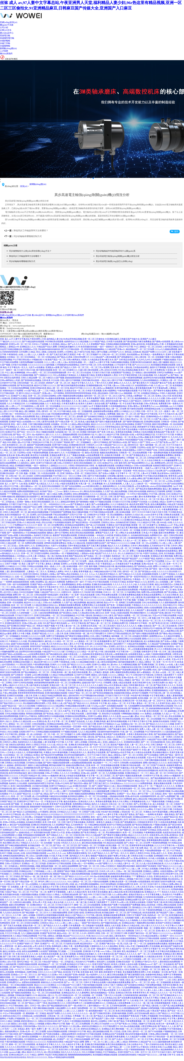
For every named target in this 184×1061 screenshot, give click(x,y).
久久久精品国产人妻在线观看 (103, 357)
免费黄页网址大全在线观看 (94, 605)
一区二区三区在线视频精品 (63, 615)
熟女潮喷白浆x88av (84, 628)
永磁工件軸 (5, 43)
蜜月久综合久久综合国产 (30, 393)
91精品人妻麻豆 (56, 391)
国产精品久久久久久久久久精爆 (121, 543)
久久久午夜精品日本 (16, 404)
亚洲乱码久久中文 (124, 737)
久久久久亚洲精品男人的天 (116, 820)
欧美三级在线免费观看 (21, 786)
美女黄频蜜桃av (117, 515)
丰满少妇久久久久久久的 (97, 936)
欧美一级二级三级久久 (54, 876)
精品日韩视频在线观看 (127, 786)
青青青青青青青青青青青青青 (129, 468)
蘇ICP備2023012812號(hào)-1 (68, 334)
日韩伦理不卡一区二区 (134, 1039)
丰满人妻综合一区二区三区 (149, 621)
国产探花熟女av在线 (118, 442)
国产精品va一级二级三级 (32, 876)
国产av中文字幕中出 (59, 794)
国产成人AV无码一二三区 (159, 980)
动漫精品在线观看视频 (10, 910)
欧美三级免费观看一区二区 (97, 559)
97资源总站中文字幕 (40, 442)
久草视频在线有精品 (83, 827)
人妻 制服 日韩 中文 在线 (158, 618)
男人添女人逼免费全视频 (37, 856)
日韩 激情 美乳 (120, 463)
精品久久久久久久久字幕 (62, 646)
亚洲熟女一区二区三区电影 (34, 863)
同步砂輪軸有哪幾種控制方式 (28, 236)
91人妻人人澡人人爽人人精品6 (157, 990)
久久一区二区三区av (22, 559)
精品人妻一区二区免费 (116, 409)
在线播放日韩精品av (150, 393)
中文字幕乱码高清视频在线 (155, 476)
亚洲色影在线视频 (124, 432)
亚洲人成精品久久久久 (74, 559)
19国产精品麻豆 (114, 729)
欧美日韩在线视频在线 (19, 807)
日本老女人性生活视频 (125, 969)
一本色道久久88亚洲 (104, 535)
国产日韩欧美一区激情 (21, 675)
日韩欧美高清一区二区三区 (171, 869)
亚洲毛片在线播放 (149, 530)
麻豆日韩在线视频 (36, 773)
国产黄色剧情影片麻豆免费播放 (137, 342)
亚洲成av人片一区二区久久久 (157, 889)
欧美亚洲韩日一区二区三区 (40, 928)
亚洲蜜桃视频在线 (94, 385)
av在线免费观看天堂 (94, 455)
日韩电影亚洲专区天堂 (147, 822)
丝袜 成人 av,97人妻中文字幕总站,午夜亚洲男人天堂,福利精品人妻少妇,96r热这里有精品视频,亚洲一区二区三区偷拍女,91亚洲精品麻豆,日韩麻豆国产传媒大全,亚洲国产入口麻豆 (78, 339)
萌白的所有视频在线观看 (136, 1034)
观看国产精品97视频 (66, 871)
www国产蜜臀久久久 (104, 863)
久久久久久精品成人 (99, 494)
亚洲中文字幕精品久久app (108, 724)
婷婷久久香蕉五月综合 (36, 745)
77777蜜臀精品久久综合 (17, 494)
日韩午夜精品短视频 (77, 546)
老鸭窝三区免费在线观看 (130, 602)
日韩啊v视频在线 (7, 497)
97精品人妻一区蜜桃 (83, 610)
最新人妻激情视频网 (22, 530)
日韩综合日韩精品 (42, 447)
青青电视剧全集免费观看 (92, 820)
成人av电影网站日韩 (170, 631)
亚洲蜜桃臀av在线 (169, 698)
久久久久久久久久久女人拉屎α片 (98, 600)
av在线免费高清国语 (36, 654)
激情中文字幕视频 (158, 367)
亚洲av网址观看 (22, 455)
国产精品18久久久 (81, 703)
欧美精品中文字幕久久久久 (79, 964)
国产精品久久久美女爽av (22, 817)
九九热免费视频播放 (131, 987)
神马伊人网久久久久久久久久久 (52, 882)
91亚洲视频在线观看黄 (36, 533)
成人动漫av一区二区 (117, 703)
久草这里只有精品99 (28, 776)
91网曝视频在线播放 (130, 714)
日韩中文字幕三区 (88, 365)
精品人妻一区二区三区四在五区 (164, 773)
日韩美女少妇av (108, 522)
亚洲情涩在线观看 (19, 398)
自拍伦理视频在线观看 (36, 853)
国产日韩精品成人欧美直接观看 (141, 913)
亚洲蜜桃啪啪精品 (160, 690)
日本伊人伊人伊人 (111, 520)
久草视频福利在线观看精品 (67, 365)
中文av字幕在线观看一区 (14, 1013)
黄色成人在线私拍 (133, 352)
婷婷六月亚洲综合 (169, 928)
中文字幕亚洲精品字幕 (80, 517)
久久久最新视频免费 (168, 602)
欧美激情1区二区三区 (16, 445)
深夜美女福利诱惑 (12, 378)
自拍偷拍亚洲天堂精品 (126, 522)
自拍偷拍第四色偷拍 (140, 535)
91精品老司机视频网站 (137, 644)
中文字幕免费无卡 (98, 633)
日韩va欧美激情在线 (83, 840)
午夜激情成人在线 (15, 354)
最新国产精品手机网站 (85, 427)
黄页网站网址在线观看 (163, 706)
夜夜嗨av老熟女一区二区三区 (28, 569)
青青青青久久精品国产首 (140, 1042)
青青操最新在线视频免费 (31, 478)
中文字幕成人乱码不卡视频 (96, 471)
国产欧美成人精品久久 (53, 714)
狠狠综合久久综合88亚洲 (52, 982)
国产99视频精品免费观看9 (83, 429)
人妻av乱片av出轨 (63, 631)
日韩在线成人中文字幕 (64, 659)
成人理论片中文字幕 (124, 347)
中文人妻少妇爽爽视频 (15, 373)
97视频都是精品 (72, 553)
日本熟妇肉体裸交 (141, 367)
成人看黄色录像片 (72, 698)
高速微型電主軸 (7, 38)
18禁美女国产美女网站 (53, 507)
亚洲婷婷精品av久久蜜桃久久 (159, 416)
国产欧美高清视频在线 (65, 460)
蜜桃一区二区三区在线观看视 (87, 905)
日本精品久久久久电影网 (155, 440)
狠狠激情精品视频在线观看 (149, 507)
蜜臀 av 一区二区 (92, 1042)
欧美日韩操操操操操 (95, 639)
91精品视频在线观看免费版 (118, 982)
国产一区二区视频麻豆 (81, 442)
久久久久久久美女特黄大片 (169, 571)
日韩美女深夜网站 (55, 559)
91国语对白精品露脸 (147, 429)
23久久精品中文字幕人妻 (148, 522)
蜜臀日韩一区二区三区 (23, 595)
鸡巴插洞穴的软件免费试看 (163, 882)
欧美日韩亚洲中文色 (142, 683)
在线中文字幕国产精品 (59, 419)
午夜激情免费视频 (134, 378)
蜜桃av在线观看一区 (41, 657)
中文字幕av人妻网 (68, 667)
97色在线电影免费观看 (29, 458)
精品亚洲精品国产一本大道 (51, 698)
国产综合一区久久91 (26, 432)
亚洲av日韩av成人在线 (32, 623)
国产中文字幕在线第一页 (72, 349)
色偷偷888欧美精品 (122, 693)
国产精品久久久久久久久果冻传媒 (126, 628)
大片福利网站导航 (132, 592)
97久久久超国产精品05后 (20, 794)
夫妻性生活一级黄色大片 (72, 592)
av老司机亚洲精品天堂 (173, 347)
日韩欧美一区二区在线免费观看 (133, 453)
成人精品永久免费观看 (55, 582)
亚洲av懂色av (133, 406)
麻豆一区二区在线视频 (151, 719)
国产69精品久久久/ (55, 835)
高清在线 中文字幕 (175, 367)
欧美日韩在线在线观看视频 (82, 533)
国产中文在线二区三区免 (163, 447)
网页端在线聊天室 (57, 765)
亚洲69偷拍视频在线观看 (56, 693)
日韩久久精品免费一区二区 (33, 378)
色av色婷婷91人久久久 (96, 975)
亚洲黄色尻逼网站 (8, 631)
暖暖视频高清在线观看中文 (28, 497)
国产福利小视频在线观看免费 (108, 422)
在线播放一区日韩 (59, 424)
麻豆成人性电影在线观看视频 (72, 776)
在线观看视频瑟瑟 (162, 1003)
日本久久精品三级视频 (10, 1021)
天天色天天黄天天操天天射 (23, 827)
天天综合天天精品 (92, 577)
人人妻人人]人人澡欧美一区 (36, 354)
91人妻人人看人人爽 (168, 543)
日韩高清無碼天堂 (88, 809)
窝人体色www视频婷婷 (103, 388)
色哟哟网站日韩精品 (82, 804)
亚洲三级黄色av (67, 473)
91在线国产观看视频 (102, 610)
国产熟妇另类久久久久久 (164, 685)
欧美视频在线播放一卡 (119, 494)
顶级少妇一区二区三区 (126, 414)
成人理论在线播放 (52, 1052)
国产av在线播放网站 (172, 471)
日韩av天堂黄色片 (65, 463)
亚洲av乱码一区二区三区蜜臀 (123, 447)
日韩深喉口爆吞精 (115, 476)
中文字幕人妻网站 (175, 1019)
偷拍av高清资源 (92, 453)
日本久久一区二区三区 (149, 499)
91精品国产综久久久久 (113, 445)
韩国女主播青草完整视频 (131, 897)
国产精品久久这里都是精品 (25, 812)
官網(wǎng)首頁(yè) (8, 22)
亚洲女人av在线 (166, 665)
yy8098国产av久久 (116, 352)
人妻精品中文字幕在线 (110, 677)
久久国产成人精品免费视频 (115, 491)
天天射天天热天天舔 (26, 370)
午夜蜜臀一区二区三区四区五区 (41, 977)
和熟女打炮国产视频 (46, 626)
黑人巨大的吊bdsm (78, 419)
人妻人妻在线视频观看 (15, 571)
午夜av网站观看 (10, 693)
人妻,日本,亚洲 (61, 633)
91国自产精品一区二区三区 (80, 693)
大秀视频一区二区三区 (136, 458)
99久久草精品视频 (170, 719)
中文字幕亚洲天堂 (44, 869)
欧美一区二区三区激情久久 (65, 370)
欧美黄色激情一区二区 (130, 789)
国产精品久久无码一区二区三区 (74, 367)
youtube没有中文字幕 (153, 515)
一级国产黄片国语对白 (90, 923)
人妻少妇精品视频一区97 (100, 437)
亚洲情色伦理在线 (93, 913)
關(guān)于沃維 (6, 25)
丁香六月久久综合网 (112, 995)
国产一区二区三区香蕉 (133, 755)
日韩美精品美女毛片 (116, 597)
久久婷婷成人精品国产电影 (107, 659)
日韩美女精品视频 (166, 450)
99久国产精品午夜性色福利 (55, 623)
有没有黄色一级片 (172, 646)
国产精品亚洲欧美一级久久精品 (116, 419)
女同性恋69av (164, 987)
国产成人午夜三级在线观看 (103, 652)
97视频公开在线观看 (79, 760)
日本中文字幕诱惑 (52, 639)
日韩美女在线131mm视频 (142, 856)
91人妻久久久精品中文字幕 (107, 435)
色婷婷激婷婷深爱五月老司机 (41, 783)
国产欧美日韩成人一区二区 (54, 569)
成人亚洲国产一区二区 (63, 1039)
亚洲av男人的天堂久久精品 (55, 478)
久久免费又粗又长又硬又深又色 (23, 450)
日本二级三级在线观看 (172, 652)
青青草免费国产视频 (96, 398)
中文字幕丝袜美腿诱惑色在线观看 (81, 931)
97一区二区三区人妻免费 (72, 416)
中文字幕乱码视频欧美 (33, 639)
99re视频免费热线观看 (113, 509)
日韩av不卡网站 (52, 773)
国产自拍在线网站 (46, 450)
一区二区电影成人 (8, 502)
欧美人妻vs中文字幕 (73, 440)
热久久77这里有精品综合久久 (170, 429)
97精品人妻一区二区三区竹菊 (89, 520)
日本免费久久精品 (27, 352)
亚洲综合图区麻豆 (25, 631)
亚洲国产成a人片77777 (78, 688)
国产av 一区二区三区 (73, 982)
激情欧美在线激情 (161, 721)
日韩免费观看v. (66, 998)
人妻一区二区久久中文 (140, 745)
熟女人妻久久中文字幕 (74, 644)
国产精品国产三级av (165, 913)
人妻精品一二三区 (97, 657)
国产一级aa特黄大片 (77, 1006)
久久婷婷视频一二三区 (27, 613)
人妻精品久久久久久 (58, 466)
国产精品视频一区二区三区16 (35, 913)
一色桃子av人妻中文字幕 (98, 362)
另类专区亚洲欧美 (170, 985)
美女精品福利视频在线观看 (115, 977)
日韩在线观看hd (39, 724)
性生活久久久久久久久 (133, 760)
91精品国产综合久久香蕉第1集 (90, 1037)
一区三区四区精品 (63, 450)
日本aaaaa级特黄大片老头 (49, 401)
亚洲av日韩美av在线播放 (155, 657)
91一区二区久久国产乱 (115, 396)
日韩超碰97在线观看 (43, 817)
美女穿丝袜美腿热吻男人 (75, 755)
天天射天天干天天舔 (165, 435)
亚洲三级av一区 (10, 499)
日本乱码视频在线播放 (15, 714)
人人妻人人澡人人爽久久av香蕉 (156, 659)
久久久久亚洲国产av (18, 437)
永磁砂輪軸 (5, 41)
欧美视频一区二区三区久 (160, 807)
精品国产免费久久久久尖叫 (154, 352)
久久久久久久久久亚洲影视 (42, 471)
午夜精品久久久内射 (18, 641)
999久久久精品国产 (93, 835)
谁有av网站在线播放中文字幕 (51, 739)
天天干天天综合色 (25, 897)
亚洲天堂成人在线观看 (19, 646)
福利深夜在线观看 (61, 869)
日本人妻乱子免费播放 (100, 636)
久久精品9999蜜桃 (172, 636)
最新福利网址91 (110, 486)
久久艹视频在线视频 (75, 455)
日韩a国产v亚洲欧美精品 (125, 838)
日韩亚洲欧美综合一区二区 (27, 590)
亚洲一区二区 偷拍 (168, 590)
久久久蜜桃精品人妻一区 (47, 998)
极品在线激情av (70, 801)
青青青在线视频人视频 (30, 866)
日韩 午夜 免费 (136, 848)
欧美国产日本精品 (148, 830)
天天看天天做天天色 (18, 504)
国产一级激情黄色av (16, 533)
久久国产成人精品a (159, 419)
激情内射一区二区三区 (10, 401)
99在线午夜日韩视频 (39, 419)
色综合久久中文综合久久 (52, 814)
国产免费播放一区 (114, 404)
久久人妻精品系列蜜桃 (65, 502)
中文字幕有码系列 (153, 732)
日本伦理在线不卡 (19, 729)
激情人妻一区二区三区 (171, 969)
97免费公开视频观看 (149, 1016)
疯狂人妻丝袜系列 (71, 696)
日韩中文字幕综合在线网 (156, 977)
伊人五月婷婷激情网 (112, 484)
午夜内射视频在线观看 (127, 391)
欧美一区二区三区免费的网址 (51, 525)
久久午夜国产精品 (97, 342)
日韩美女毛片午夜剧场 (152, 628)
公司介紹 (4, 27)
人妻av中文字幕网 (148, 473)
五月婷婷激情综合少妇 (137, 727)
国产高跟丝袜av (73, 820)
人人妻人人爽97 (174, 440)
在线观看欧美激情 (101, 489)
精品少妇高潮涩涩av (164, 584)
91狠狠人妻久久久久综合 (171, 998)
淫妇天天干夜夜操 (107, 468)
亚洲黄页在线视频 (15, 696)
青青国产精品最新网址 (83, 548)
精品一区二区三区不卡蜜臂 (156, 848)
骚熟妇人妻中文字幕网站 (58, 533)
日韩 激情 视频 (90, 566)
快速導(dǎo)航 (6, 312)
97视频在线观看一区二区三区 (109, 956)
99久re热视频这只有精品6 (64, 375)
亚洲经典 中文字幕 (122, 600)
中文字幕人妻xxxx (111, 385)
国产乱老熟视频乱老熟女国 (12, 840)
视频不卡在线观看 (142, 556)
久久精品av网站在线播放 (79, 424)
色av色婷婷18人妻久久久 (43, 435)
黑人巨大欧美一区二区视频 (128, 530)
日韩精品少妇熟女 (32, 755)
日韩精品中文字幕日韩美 (125, 861)
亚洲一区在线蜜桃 (15, 602)
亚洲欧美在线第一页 (9, 473)
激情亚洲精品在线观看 (21, 657)
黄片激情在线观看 (44, 370)
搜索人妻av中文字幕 (21, 442)
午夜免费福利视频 (41, 665)
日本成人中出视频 (149, 533)
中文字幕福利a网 (160, 388)
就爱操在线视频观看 (31, 982)
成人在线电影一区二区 (40, 734)
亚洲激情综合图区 (132, 742)
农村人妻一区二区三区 (116, 538)
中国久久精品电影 (168, 393)
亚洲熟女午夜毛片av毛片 (146, 962)
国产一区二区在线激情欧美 (153, 742)
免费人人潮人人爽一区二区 (151, 729)
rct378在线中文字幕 (122, 365)
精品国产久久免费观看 (19, 471)
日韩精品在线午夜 (106, 566)
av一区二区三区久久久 (23, 809)
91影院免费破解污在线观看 (31, 362)
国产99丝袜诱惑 (88, 770)
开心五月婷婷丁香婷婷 (60, 442)
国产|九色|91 (147, 900)
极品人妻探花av (115, 755)
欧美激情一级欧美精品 (165, 814)
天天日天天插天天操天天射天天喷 (152, 512)
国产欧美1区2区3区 (160, 623)
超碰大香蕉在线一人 (72, 654)
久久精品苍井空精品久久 (107, 574)
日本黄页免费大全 (70, 404)
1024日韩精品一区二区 (13, 755)
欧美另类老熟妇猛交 (18, 773)
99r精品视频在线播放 (119, 362)
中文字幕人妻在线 (157, 494)
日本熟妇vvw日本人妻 (27, 556)
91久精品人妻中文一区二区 (126, 863)
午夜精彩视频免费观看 (161, 654)
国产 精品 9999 (98, 778)
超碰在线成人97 (26, 832)
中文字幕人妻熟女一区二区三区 (141, 703)
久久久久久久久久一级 (82, 1013)
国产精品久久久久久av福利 (79, 665)
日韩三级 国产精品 (116, 497)
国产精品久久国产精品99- (130, 401)
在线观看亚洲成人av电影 (139, 654)
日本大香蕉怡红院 (106, 954)
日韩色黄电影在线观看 (115, 840)
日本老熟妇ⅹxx (116, 783)
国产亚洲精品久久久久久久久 (17, 427)
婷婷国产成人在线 (80, 437)
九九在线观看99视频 (170, 409)
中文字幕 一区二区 (8, 517)
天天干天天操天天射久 (97, 755)
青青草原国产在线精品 (40, 646)
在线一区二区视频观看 (82, 411)
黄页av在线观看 (7, 972)
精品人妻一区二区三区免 (58, 388)
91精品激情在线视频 (60, 649)
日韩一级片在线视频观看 (170, 548)
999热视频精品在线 (94, 918)
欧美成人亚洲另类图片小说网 (156, 520)
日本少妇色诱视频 (105, 365)
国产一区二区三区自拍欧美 (165, 626)
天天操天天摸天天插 (100, 608)
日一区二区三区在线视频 (96, 796)
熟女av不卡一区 (111, 602)
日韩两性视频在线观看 (27, 964)
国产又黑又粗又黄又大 (99, 783)
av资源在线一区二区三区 (51, 708)
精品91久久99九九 (17, 685)
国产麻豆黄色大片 (141, 383)
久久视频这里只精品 (86, 375)
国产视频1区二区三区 (129, 830)
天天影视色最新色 (23, 1008)
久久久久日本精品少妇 (30, 830)
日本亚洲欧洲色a (16, 858)
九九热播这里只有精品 (29, 799)
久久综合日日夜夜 (146, 584)
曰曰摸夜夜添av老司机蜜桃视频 (35, 677)
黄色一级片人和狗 (99, 817)
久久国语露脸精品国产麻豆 (132, 851)
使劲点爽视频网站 (81, 494)
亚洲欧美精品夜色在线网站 (113, 577)
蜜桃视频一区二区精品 (36, 1013)
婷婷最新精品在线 (152, 409)
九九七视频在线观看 (30, 933)
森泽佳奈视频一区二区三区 (52, 590)
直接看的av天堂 (30, 349)
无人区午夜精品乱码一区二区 (83, 414)
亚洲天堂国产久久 (126, 1052)
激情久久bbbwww (71, 491)
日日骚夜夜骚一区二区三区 (95, 497)
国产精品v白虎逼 (64, 357)
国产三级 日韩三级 (11, 956)
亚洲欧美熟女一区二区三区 (42, 905)
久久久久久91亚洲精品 (70, 773)
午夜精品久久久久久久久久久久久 (147, 605)
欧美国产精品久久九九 (137, 582)
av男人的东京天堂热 (108, 370)
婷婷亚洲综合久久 (33, 861)
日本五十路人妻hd (71, 618)
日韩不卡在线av (10, 690)
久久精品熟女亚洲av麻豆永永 (100, 360)
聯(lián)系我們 (6, 54)
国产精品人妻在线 (143, 768)
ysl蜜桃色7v (109, 969)
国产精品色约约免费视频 (91, 719)
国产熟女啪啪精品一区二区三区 (35, 672)
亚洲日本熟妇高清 (38, 388)
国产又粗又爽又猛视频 (97, 546)
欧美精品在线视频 (136, 646)
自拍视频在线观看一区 (117, 706)
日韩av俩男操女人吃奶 (76, 360)
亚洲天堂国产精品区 (101, 964)
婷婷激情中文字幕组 (146, 427)
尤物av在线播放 (161, 838)
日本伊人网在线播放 (140, 546)
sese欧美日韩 (102, 758)
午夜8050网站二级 (57, 600)
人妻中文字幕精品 (100, 442)
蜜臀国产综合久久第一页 (106, 533)
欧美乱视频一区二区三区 (149, 698)
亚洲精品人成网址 (55, 571)
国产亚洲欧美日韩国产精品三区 (21, 626)
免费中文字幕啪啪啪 (55, 636)
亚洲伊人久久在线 (58, 665)
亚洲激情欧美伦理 (77, 445)
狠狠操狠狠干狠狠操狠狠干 (42, 807)
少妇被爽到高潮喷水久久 (162, 680)
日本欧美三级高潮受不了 (115, 644)
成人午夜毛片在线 (82, 352)
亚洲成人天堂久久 (160, 768)
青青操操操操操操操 (74, 739)
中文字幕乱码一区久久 (17, 367)
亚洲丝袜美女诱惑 (66, 758)
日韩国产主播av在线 (91, 812)
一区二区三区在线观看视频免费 (52, 373)
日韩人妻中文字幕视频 (70, 380)
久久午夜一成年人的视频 (76, 742)
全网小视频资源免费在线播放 (70, 396)
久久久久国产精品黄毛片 (121, 827)
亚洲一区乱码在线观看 (84, 595)
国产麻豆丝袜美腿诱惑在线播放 (71, 385)
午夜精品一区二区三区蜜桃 (145, 579)
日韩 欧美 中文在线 (50, 380)
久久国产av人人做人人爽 (18, 460)
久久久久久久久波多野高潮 (67, 809)
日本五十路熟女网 (175, 657)
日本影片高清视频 (19, 365)
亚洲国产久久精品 (19, 396)
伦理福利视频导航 (36, 398)
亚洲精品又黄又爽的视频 (162, 556)
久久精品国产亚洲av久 (115, 349)
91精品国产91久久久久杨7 (53, 652)
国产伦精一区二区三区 (100, 745)
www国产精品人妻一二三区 (36, 391)
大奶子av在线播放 (36, 367)
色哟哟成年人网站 (17, 409)
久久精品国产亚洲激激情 (159, 644)
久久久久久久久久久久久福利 (74, 406)
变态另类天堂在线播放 (127, 429)
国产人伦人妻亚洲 (134, 597)
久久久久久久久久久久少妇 (125, 584)
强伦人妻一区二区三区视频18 (128, 548)
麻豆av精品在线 (140, 799)
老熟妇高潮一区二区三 (32, 925)
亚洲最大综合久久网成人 (50, 894)
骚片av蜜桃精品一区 (35, 548)
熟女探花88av (163, 473)
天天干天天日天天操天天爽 (42, 460)
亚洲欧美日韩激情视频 (95, 1044)
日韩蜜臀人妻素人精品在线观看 (113, 618)
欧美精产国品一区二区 (55, 360)
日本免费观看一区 (8, 551)
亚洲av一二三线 (39, 559)
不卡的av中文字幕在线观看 (97, 582)
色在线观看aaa (133, 354)
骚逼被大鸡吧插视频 (150, 1008)
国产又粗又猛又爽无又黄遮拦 (63, 354)
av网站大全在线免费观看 (130, 533)
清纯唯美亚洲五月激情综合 (38, 520)
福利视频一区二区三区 (155, 445)
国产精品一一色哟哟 (145, 814)
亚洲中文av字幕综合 (41, 649)
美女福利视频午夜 (151, 597)
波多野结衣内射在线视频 (154, 378)
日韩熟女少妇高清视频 (143, 432)
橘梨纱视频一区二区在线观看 (77, 507)
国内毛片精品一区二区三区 (79, 778)
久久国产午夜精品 (167, 574)
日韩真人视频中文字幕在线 (143, 1024)
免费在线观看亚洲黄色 (77, 853)
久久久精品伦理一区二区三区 (130, 990)
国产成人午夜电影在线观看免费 (108, 1000)
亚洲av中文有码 (62, 783)
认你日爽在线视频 (40, 675)
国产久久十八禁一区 (66, 628)
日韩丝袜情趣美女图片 (136, 739)
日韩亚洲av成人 (95, 742)
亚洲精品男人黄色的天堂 (87, 871)
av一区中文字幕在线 (77, 623)
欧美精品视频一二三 (100, 649)
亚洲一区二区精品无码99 (86, 473)
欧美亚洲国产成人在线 (53, 409)
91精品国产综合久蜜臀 (47, 347)
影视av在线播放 (84, 584)
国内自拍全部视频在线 (148, 770)
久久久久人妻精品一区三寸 (120, 675)
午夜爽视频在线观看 (134, 631)
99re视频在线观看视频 (55, 398)
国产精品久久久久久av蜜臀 (55, 925)
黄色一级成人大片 (52, 566)
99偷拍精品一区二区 (122, 437)
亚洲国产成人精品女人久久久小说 (43, 484)
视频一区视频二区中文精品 (144, 600)
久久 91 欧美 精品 (53, 404)
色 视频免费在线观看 (105, 466)
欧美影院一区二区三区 (42, 791)
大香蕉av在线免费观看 (25, 416)
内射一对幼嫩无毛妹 (119, 1019)
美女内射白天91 (170, 605)
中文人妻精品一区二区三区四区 (148, 347)
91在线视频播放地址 (118, 406)
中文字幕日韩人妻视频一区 (17, 734)
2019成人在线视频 (167, 667)
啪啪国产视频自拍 (40, 551)
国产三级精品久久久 (43, 375)
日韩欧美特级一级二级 (79, 633)
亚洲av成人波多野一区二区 (89, 667)
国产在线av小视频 (106, 473)
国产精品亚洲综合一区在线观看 (86, 522)
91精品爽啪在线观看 (154, 646)
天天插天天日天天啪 (121, 502)
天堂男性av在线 (144, 447)
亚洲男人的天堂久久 (118, 646)
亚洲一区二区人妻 (119, 517)
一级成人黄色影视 (95, 561)
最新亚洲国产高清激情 (146, 866)
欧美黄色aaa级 (143, 1011)
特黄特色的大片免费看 (13, 391)
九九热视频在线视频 (30, 561)
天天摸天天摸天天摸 (171, 478)
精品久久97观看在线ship (40, 1047)
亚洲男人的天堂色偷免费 (41, 515)
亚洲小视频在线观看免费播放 (82, 794)
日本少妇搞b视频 (145, 375)
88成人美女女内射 (44, 522)
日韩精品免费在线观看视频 (65, 737)
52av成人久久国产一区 (109, 830)
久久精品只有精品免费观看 (61, 675)
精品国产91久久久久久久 (167, 427)
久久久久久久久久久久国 (114, 378)
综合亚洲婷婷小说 (86, 435)
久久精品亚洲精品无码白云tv (45, 605)
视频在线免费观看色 (109, 453)
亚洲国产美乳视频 (166, 530)
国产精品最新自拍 (54, 654)
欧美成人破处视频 (86, 422)
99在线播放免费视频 (60, 414)
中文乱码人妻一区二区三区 (122, 489)
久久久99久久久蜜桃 (58, 489)
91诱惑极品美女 (81, 897)
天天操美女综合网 (40, 804)
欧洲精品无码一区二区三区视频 (113, 807)
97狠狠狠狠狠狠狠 (131, 380)
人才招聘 (4, 51)
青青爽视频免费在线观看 (158, 840)
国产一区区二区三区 (100, 517)
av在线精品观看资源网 (133, 889)
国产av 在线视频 (159, 1029)
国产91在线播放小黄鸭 (154, 755)
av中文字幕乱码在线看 (42, 530)
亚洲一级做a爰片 (98, 949)
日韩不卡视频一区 (13, 564)
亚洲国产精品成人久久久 (43, 633)
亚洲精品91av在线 (169, 967)
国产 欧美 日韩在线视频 (46, 758)
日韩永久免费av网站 (20, 419)
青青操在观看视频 (34, 714)
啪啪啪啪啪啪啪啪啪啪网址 (113, 458)
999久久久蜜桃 (71, 571)
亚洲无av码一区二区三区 (20, 344)
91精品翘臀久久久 (169, 639)
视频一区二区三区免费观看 (78, 1024)
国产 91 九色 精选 (20, 484)
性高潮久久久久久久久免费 (33, 636)
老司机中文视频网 (140, 693)
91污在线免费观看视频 (59, 760)
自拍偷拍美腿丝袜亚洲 (82, 631)
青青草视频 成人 (85, 571)
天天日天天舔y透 (12, 933)
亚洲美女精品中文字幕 (34, 889)
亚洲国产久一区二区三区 (154, 481)
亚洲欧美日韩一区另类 (132, 701)
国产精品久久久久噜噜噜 (127, 920)
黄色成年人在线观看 (94, 644)
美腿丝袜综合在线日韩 (131, 667)
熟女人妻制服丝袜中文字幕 (48, 416)
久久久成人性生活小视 (57, 745)
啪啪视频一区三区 (132, 393)
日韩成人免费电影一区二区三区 (140, 396)
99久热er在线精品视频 (128, 370)
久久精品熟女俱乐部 (153, 956)
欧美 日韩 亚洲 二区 (51, 822)
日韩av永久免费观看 (52, 602)
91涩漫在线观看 (130, 698)
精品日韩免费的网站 (45, 941)
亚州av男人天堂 (39, 902)
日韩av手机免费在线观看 (106, 595)
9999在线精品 (165, 1016)
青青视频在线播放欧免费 (20, 747)
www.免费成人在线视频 (150, 714)
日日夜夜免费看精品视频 (129, 595)
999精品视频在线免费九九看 (77, 706)
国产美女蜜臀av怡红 (148, 670)
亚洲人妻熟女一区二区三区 (76, 409)
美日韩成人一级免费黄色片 (153, 354)
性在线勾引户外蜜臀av (71, 579)
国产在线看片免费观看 (88, 830)
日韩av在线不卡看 (174, 398)
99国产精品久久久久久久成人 (170, 866)
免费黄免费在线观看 (34, 543)
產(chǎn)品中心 (7, 33)
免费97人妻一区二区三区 (48, 1029)
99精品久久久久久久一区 (32, 843)
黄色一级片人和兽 (19, 424)
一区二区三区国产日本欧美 (153, 765)
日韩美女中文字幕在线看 (110, 450)
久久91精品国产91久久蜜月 (69, 985)
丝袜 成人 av (5, 484)
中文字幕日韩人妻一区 (159, 693)
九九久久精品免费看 (133, 476)
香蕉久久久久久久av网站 (142, 809)
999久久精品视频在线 (77, 879)
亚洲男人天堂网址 (65, 352)
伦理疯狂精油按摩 (70, 894)
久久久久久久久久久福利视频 (41, 365)
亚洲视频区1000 (161, 856)
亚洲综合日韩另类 (124, 993)
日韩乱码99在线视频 (137, 491)
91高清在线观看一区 (50, 473)
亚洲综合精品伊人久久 (21, 628)
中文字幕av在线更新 (107, 990)
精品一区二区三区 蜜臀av (124, 551)
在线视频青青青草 (148, 796)
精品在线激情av (152, 936)
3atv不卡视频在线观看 (98, 406)
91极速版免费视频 (144, 551)
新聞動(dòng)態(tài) (8, 48)
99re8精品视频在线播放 (91, 977)
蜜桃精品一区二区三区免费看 (45, 789)
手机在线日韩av (86, 1000)
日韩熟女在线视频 (35, 566)
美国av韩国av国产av (124, 858)
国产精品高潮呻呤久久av (139, 463)
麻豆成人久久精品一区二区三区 (59, 641)
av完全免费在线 (142, 486)
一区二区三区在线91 (107, 626)
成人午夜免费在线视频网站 (87, 884)
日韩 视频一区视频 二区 (29, 473)
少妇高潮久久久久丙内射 (54, 690)
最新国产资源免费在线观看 (39, 445)
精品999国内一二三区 (58, 551)
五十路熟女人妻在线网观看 (144, 373)
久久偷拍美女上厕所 (26, 463)
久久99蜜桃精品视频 (35, 404)
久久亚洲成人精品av (58, 344)
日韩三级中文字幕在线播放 (94, 476)
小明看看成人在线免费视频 (63, 520)
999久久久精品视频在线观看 (72, 587)
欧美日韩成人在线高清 (41, 427)
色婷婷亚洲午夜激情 (27, 517)
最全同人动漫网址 (99, 1021)
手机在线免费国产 (61, 515)
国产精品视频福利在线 (161, 778)
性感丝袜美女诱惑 (55, 1042)
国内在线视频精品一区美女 (103, 993)
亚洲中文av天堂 (58, 832)
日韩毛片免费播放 (165, 373)
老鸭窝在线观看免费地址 (55, 543)
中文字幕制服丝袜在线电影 (92, 696)
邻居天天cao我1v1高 (70, 861)
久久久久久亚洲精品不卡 (81, 869)
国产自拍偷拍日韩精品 (94, 416)
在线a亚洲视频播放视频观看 (94, 729)
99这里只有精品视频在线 (11, 349)
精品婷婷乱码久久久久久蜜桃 (146, 737)
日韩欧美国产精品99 (125, 781)
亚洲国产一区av (124, 794)
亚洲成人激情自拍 (29, 401)
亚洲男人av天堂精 (69, 564)
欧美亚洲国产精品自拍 (73, 556)
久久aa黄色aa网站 (134, 478)
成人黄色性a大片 (81, 646)
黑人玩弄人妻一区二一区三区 (133, 944)
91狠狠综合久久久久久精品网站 (50, 706)
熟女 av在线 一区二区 (134, 460)
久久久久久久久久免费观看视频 (138, 783)
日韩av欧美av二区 (135, 688)
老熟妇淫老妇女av (165, 600)
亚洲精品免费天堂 (57, 455)
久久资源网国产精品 (96, 344)
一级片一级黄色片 (106, 347)
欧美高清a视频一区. (78, 362)
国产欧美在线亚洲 (25, 385)
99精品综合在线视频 (58, 796)
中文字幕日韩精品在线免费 (101, 512)
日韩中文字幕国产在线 (147, 450)
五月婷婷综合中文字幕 (160, 546)
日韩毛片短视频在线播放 (80, 551)
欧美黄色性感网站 (76, 796)
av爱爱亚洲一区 (159, 827)
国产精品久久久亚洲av (48, 975)
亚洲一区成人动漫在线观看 (117, 613)
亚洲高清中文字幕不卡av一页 (30, 801)
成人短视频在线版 (152, 641)
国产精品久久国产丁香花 (139, 442)
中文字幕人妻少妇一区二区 (67, 626)
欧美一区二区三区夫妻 (50, 458)
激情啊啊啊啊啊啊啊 (106, 809)
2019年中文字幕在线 (12, 814)
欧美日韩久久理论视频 (69, 1050)
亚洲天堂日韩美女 (31, 574)
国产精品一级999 (172, 755)
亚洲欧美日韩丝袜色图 (79, 745)
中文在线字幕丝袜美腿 (133, 404)
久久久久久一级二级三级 (47, 540)
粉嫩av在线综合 (94, 419)
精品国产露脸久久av (12, 918)
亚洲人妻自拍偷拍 (100, 393)
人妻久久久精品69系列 (77, 892)
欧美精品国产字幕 (162, 432)
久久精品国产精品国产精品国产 (124, 559)
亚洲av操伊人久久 (57, 453)
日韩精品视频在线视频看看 (118, 344)
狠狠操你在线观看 (152, 967)
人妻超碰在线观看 (116, 796)
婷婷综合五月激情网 (156, 491)
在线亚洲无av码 (156, 835)
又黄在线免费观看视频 (138, 807)
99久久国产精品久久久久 (99, 853)
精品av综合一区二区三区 (146, 781)
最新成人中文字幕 (51, 887)
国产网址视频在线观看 (61, 447)
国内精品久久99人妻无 (103, 615)
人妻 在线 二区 (56, 440)
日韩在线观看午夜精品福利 (46, 595)
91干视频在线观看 (103, 502)
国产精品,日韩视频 (61, 528)
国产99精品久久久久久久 (92, 698)
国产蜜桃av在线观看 (161, 342)
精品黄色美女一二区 (89, 944)
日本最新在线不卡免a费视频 (127, 564)
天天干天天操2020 (166, 414)
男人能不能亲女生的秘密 (37, 685)
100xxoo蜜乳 (31, 373)
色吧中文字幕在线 (32, 680)
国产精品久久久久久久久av (62, 677)
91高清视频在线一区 (75, 453)
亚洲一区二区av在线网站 (147, 543)
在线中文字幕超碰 (34, 409)
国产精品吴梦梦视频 (62, 429)
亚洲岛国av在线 (127, 435)
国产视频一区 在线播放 (21, 804)
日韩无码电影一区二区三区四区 (31, 383)
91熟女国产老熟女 (127, 814)
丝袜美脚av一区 (57, 553)
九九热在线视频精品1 (149, 380)
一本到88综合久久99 (22, 414)
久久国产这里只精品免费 (84, 998)
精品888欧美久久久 (51, 579)
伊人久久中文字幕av (99, 646)
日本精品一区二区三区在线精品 (21, 357)
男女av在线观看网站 (51, 861)
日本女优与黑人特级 (79, 499)
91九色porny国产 (98, 706)
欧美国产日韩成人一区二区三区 (69, 471)
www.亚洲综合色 (39, 721)
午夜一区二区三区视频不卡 (89, 354)
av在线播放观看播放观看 (142, 649)
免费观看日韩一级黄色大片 (171, 404)
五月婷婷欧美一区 (79, 825)
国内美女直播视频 (13, 507)
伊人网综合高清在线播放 (123, 424)
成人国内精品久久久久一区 (63, 670)
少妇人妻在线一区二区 (144, 357)
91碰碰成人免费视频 (106, 414)
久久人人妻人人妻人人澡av (56, 362)
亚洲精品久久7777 (152, 892)
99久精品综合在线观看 (113, 843)
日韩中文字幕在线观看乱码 (170, 540)
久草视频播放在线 (97, 409)
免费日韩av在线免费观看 (152, 592)
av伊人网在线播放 (59, 657)
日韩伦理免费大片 (81, 357)
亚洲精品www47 (165, 525)
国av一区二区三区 (84, 851)
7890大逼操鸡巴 (43, 688)
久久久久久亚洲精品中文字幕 (135, 569)
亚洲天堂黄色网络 (42, 615)
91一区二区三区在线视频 (125, 941)
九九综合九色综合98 (12, 913)
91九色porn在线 (102, 447)
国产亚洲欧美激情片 (152, 478)
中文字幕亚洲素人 (158, 696)
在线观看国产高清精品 (121, 373)
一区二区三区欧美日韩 (84, 789)
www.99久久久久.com (111, 587)
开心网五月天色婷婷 (167, 610)
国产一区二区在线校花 (98, 879)
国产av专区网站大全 (143, 804)
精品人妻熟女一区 (147, 662)
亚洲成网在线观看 (152, 422)
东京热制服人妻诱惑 (173, 553)
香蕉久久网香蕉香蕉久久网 (43, 770)
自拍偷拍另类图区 (140, 636)
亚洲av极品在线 (170, 608)
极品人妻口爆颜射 (161, 362)
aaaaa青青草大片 (134, 1006)
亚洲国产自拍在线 (77, 721)
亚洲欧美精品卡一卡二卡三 (137, 773)
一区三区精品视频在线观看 (21, 985)
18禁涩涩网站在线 (87, 956)
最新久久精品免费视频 (38, 765)
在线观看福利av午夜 (155, 344)
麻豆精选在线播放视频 (51, 497)
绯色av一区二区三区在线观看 (154, 747)
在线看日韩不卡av (27, 732)
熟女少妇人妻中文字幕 (112, 380)
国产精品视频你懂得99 (17, 621)
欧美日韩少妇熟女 (167, 770)
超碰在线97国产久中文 (92, 683)
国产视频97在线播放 (50, 680)
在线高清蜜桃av (129, 450)
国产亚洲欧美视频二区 (148, 665)
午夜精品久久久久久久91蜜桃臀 (86, 701)
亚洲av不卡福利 (12, 478)
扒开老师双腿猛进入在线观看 (85, 450)
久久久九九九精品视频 (139, 1019)
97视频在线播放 (169, 360)
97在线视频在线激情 (62, 522)
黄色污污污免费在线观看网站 (96, 980)
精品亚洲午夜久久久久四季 (57, 499)
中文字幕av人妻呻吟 (22, 481)
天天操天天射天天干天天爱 (117, 696)
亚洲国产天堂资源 (143, 424)
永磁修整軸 (5, 46)
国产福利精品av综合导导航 (119, 752)
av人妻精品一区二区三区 (86, 641)
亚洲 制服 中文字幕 (74, 600)
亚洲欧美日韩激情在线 (111, 701)
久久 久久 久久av (87, 574)
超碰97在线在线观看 (20, 644)
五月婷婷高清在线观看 (72, 497)
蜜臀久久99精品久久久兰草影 (127, 411)
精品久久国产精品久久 (75, 915)
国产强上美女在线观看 (102, 551)
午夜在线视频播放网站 (170, 1008)
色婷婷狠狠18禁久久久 (76, 398)
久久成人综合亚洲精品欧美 (151, 863)
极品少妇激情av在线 (12, 951)
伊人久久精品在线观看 (84, 781)
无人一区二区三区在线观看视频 (46, 993)
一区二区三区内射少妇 (156, 517)
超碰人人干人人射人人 (40, 848)
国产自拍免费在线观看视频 (129, 998)
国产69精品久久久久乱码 (130, 574)
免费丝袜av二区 (176, 838)
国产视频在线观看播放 (21, 993)
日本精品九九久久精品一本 (78, 652)
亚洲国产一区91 (167, 936)
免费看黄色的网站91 (46, 990)
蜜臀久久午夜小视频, (21, 633)
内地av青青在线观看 (80, 907)
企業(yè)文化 (5, 30)
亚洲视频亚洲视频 (23, 466)
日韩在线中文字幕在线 (143, 675)
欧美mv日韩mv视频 (140, 437)
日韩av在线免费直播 (143, 466)
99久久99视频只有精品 (92, 1052)
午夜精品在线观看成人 (100, 708)
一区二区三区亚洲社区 (38, 879)
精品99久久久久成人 (33, 602)
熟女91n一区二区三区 (140, 419)
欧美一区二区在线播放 (50, 406)
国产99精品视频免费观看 (16, 845)
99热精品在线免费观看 (154, 688)
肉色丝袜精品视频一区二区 (12, 1003)
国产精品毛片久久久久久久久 (26, 967)
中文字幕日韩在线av (22, 360)
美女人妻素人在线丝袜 (46, 352)
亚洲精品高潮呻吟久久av (144, 817)
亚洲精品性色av (43, 546)
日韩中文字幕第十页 (106, 590)
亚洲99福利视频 (121, 388)
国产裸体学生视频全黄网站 (166, 391)
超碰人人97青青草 (15, 889)
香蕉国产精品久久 (51, 667)
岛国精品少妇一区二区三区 (133, 724)
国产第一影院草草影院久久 (111, 460)
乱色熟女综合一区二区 (74, 391)
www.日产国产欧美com (161, 442)
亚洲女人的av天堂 (163, 396)
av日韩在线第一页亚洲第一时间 (123, 471)
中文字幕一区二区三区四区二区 (101, 776)
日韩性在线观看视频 (43, 476)
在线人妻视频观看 (63, 941)
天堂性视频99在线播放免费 (49, 918)
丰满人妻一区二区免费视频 (90, 484)
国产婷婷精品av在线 (136, 517)
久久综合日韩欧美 (152, 460)
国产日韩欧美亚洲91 (102, 1013)
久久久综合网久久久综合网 (94, 579)
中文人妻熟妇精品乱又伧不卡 (107, 750)
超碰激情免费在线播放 (103, 411)
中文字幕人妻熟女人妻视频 (48, 564)
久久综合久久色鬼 (145, 838)
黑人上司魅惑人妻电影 (99, 672)
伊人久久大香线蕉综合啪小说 (167, 649)
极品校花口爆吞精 (95, 602)
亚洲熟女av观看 (52, 367)
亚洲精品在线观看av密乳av (30, 690)
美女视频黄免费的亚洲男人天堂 (37, 703)
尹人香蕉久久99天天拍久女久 (136, 778)
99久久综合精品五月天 (38, 489)
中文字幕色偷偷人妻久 (19, 1006)
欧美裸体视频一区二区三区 (156, 497)
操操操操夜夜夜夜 (73, 378)
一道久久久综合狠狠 (26, 706)
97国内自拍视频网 (100, 882)
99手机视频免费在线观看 (56, 889)
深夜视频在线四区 (147, 528)
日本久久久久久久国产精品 (50, 972)
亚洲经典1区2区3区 (77, 468)
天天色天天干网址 (151, 998)
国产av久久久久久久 (77, 344)
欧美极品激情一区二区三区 (40, 845)
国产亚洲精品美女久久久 (140, 455)
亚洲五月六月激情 (50, 858)
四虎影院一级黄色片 (95, 822)
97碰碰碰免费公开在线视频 (148, 946)
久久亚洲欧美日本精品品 (131, 520)
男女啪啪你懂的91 (164, 528)
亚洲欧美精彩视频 (103, 528)
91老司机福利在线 (34, 579)
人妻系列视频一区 (93, 714)
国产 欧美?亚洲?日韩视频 (83, 447)
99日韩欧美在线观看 (54, 342)
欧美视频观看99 (104, 641)
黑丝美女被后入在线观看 (162, 577)
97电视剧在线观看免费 (149, 590)
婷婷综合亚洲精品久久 (92, 1026)
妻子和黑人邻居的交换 (86, 670)
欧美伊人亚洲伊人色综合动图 (91, 404)
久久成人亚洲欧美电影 (15, 520)
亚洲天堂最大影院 (76, 913)
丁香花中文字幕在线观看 (28, 468)
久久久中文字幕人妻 (20, 820)
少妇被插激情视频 (135, 538)
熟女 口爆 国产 (28, 564)
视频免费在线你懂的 (126, 866)
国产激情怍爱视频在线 (133, 422)
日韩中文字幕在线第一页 (158, 1037)
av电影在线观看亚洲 (68, 484)
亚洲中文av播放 (99, 665)
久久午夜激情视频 (57, 931)
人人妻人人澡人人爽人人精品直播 (104, 897)
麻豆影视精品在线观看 (44, 631)
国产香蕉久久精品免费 (173, 628)
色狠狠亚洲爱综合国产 (163, 466)
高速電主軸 (5, 35)
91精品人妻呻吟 (37, 1055)
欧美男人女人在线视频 (158, 582)
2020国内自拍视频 (40, 786)
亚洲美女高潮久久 (122, 535)
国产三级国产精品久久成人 (104, 786)
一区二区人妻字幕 (8, 998)
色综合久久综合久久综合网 (150, 471)
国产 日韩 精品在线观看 (125, 360)
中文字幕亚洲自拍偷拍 (46, 577)
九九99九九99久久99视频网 (149, 360)
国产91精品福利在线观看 (33, 342)
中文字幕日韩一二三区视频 (128, 652)
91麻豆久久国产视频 (55, 378)
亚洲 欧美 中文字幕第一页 (82, 528)
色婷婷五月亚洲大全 (43, 535)
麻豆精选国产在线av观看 (48, 827)
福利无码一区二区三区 (94, 396)
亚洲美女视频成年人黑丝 (107, 375)
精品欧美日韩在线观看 (10, 869)
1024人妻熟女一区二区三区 (152, 716)
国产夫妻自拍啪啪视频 (116, 657)
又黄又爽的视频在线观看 (39, 424)
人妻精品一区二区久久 (36, 571)
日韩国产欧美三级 (154, 902)
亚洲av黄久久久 (163, 931)
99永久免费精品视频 (107, 680)
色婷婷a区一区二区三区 (122, 556)
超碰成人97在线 (112, 822)
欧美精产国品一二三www (51, 491)
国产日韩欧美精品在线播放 (36, 600)
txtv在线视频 (92, 468)
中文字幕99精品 (64, 411)
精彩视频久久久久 (70, 401)
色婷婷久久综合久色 (134, 515)
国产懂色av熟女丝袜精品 (68, 574)
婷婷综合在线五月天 (12, 1016)
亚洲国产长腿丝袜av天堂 (89, 564)
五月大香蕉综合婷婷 (104, 838)
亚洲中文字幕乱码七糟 (46, 463)
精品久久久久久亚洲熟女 (119, 546)
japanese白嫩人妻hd (134, 497)
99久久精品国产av (162, 375)
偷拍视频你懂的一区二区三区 (102, 1011)
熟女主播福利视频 (80, 512)
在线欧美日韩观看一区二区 (116, 455)
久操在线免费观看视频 (48, 613)
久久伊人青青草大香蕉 (90, 933)
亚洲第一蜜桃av (24, 502)
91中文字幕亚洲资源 (128, 375)
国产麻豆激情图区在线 (80, 649)
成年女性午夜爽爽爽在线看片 (33, 980)
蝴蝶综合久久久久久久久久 (80, 489)
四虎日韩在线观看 (80, 672)
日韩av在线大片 (127, 385)
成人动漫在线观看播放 (126, 938)
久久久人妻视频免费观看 (66, 435)
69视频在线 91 (38, 360)
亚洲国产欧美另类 (88, 861)
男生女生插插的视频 (24, 375)
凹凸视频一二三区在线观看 (70, 951)
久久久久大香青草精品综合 (108, 427)
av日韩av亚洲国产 (174, 481)
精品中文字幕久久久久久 (83, 383)
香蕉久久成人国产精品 (62, 703)
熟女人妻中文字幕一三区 (171, 499)
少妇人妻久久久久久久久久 (152, 925)
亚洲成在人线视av (48, 574)
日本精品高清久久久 (77, 752)
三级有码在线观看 (135, 928)
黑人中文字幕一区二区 (23, 610)
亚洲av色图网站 (109, 391)
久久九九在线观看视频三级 (70, 621)
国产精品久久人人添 (167, 1026)
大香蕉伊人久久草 (94, 445)
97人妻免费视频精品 (67, 584)
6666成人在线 (166, 522)
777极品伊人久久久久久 (10, 342)
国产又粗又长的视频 (12, 925)
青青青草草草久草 (141, 993)
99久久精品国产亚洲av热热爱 (72, 975)
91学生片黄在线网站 (139, 494)
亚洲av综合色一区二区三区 (153, 564)
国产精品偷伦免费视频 (21, 538)
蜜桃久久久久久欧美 (112, 716)
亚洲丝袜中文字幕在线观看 (59, 863)
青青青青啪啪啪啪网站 (94, 349)
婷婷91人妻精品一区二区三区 (77, 949)
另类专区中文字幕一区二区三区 (120, 398)
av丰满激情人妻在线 (47, 812)
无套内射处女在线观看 (136, 758)
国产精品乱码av (117, 631)
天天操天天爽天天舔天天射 (92, 928)
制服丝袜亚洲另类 (94, 587)
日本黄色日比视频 (34, 763)
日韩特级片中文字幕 (77, 1031)
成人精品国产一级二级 (53, 956)
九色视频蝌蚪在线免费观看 (140, 706)
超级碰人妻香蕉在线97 (17, 765)
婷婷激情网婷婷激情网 (44, 683)
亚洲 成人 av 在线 (38, 644)
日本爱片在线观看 (114, 342)
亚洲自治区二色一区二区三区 (30, 509)
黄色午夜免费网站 (61, 530)
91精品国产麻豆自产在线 (161, 383)
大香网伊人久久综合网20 (113, 440)
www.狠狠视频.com (163, 406)
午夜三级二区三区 (41, 440)
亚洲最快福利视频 (99, 874)
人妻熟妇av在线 (87, 553)
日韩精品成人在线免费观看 (19, 791)
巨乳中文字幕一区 (78, 515)
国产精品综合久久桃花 (54, 509)
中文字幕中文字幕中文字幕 (140, 721)
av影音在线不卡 (66, 789)
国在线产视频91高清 (120, 745)
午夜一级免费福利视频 (158, 453)
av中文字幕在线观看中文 (70, 858)
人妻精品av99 (13, 347)
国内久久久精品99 (100, 804)
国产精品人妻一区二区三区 (99, 623)
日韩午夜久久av (116, 393)
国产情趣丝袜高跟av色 (111, 923)
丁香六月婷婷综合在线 (154, 1044)
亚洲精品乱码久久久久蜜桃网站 (76, 993)
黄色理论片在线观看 (39, 455)
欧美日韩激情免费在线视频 (113, 711)
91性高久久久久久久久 (151, 509)
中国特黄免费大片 (76, 889)
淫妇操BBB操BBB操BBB (49, 349)
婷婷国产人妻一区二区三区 (58, 383)
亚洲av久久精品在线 (26, 522)
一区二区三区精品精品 (46, 357)
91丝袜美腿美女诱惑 (121, 610)
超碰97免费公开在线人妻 (119, 856)
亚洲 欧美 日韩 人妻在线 (121, 367)
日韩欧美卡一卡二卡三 (52, 719)
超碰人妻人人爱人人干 (10, 406)
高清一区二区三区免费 (21, 605)
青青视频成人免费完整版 (26, 972)
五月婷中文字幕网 (105, 670)
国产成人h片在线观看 (22, 440)
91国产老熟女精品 (69, 799)
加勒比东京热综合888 (47, 1021)
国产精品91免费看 (122, 615)
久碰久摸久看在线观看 (88, 370)
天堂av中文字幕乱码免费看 (164, 615)
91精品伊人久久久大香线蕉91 (76, 708)
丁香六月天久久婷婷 (104, 383)
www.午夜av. (106, 951)
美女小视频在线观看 (45, 432)
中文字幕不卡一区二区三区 (127, 473)
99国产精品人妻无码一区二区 (49, 618)
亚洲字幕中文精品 (60, 445)
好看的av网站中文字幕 (55, 1024)
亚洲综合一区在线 (71, 719)
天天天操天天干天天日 (106, 429)
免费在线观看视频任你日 (28, 491)
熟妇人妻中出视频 (99, 352)
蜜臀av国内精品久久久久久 (155, 763)
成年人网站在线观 (61, 517)
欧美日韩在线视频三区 (121, 907)
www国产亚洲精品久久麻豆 (78, 504)
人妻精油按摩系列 (36, 729)
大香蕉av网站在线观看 (116, 478)
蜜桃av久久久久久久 (123, 383)
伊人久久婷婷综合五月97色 (130, 553)
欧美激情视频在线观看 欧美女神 (73, 481)
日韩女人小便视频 (36, 1024)
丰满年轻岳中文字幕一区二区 (102, 481)
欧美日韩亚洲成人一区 (120, 649)
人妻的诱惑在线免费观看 (127, 590)
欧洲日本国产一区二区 (73, 597)
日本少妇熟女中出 (8, 432)
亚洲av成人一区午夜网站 (53, 393)
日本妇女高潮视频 (68, 887)
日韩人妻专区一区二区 (46, 411)
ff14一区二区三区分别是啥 (79, 373)
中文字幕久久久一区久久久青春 (67, 476)
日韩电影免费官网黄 (156, 458)
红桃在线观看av (26, 535)
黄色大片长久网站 (36, 437)
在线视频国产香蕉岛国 (129, 1016)
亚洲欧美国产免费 (109, 905)
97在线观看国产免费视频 (100, 499)
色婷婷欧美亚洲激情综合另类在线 (97, 654)
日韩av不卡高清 (41, 931)
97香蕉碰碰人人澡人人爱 (45, 871)
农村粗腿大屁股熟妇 (104, 1050)
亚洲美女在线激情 (101, 631)
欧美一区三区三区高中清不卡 (147, 884)
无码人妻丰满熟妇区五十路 (153, 789)
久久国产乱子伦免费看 (154, 561)
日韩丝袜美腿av (30, 1026)
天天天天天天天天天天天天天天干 (79, 814)
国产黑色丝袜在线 (119, 708)
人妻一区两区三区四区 (170, 737)
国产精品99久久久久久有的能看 (73, 540)
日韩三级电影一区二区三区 (163, 745)
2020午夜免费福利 (108, 884)
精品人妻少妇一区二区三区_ (57, 910)
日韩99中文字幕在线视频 (154, 401)
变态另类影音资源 (170, 507)
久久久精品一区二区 (37, 504)
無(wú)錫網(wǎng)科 (110, 334)
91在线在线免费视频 (20, 388)
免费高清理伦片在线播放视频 (51, 716)
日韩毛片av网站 (10, 742)
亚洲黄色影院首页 (13, 623)
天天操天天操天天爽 (163, 809)
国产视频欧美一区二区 (138, 708)
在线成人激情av (66, 827)
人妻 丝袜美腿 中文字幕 (53, 742)
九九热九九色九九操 (41, 414)
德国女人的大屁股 (99, 675)
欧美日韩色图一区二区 (157, 711)
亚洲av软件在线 (132, 796)
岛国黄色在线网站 (135, 608)
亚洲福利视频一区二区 (53, 949)
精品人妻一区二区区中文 (154, 701)
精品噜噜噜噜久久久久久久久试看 (150, 398)
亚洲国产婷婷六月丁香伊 (28, 944)
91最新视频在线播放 (29, 894)
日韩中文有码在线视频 (13, 600)
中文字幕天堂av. (145, 391)
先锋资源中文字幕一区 (151, 652)
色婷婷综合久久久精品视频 (76, 342)
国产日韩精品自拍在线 (168, 670)
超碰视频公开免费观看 (67, 967)
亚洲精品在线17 (26, 871)
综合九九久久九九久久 (127, 626)
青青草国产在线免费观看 (115, 690)
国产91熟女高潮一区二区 (66, 422)
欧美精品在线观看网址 (75, 525)
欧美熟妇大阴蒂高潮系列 (87, 460)
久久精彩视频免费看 (58, 913)
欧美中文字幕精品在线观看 (119, 825)
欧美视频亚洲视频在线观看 (163, 365)
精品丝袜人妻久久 (46, 995)
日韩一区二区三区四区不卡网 (114, 933)
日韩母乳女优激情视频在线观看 (167, 907)
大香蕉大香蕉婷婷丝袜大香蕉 (81, 466)
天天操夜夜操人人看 (30, 406)
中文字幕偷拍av (110, 1052)
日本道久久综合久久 (16, 752)
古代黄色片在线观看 (132, 959)
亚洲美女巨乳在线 (89, 626)
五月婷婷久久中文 (8, 897)
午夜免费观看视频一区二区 (157, 851)
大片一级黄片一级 (8, 370)
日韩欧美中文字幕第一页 (98, 515)
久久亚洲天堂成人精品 (166, 703)
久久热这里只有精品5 (65, 1037)
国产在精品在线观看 (91, 458)
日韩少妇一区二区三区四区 (114, 354)
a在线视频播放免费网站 (162, 455)
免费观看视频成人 (8, 556)
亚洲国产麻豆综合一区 (138, 933)
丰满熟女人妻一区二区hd (171, 380)
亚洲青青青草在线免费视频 (141, 845)
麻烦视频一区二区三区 (149, 995)
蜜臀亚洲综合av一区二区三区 (85, 807)
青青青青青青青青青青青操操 (78, 393)
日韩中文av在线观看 (34, 969)
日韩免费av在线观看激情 (131, 763)
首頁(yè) (23, 186)
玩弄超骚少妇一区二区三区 (67, 432)
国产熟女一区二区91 (22, 435)
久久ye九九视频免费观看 (166, 349)
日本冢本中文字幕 (8, 383)
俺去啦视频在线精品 (124, 566)
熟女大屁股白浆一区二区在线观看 (80, 590)
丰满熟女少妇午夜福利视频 (118, 525)
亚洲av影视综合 (171, 835)
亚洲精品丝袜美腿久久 (23, 662)
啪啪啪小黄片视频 (68, 680)
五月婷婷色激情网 (92, 569)
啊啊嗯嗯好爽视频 (174, 378)
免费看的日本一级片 (159, 535)
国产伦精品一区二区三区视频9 (97, 556)
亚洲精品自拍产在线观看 (113, 1034)
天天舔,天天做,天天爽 (59, 856)
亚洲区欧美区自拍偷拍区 (141, 362)
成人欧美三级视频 (68, 954)
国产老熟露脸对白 (125, 357)
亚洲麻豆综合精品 (159, 1019)
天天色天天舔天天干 (24, 615)
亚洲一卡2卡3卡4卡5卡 (166, 662)
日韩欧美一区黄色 (169, 422)
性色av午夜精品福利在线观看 (70, 577)
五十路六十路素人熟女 (135, 416)
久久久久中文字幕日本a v (62, 538)
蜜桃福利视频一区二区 (51, 866)
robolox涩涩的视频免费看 (161, 486)
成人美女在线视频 (173, 716)
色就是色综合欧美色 (32, 719)
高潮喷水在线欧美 (97, 540)
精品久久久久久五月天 (101, 424)
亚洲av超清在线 (138, 344)
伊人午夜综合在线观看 (141, 752)
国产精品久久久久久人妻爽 (61, 781)
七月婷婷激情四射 (130, 995)
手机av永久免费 (22, 781)
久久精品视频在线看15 (86, 662)
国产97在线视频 (155, 1031)
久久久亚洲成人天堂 (68, 987)
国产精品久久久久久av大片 (77, 876)
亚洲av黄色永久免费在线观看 (24, 587)
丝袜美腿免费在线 (97, 760)
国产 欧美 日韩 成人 (106, 432)
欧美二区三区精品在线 (13, 680)
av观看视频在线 (120, 654)
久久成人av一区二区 (163, 385)
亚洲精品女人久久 (28, 347)
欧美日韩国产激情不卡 (160, 437)
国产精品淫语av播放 (79, 783)
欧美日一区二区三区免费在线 (152, 370)
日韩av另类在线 (151, 404)
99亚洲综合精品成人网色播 (124, 507)
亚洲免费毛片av (147, 406)
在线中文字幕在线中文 (48, 587)
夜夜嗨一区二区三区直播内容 (45, 481)
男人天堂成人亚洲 (118, 1031)
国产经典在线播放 (51, 1034)
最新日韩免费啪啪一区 (162, 424)
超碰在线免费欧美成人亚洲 (78, 765)
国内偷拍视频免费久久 (128, 662)
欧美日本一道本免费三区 (167, 1024)
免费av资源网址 (65, 494)
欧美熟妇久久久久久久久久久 (39, 528)
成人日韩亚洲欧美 (105, 799)
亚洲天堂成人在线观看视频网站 (54, 468)
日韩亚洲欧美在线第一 (91, 380)
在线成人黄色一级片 (117, 688)
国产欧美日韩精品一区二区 (93, 832)
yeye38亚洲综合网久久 (92, 486)
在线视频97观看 (162, 357)
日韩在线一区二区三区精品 (44, 628)
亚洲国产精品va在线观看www (22, 422)
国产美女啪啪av (171, 592)
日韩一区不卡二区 (149, 411)
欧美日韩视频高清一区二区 (17, 515)
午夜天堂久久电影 (142, 879)
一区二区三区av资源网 (99, 367)
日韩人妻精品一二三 (116, 739)
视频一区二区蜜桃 (152, 928)
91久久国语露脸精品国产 (129, 1008)
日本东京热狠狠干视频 (29, 592)
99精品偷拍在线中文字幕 (105, 571)
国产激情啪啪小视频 (85, 502)
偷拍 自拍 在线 (164, 781)
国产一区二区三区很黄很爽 (150, 954)
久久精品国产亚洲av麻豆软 (159, 613)
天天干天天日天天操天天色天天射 (108, 747)
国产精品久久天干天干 (92, 378)
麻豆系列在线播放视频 (117, 721)
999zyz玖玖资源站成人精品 (115, 685)
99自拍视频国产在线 (134, 440)
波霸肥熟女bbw (156, 636)
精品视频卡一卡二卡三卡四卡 (106, 763)
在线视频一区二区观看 (92, 995)
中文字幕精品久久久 (110, 621)
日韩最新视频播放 (104, 770)
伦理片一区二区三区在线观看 (60, 750)
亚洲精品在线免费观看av (76, 716)
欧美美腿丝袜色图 (89, 347)
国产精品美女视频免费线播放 (149, 489)
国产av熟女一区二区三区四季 (137, 843)
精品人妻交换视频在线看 (141, 388)
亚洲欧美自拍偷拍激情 (102, 584)
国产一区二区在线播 (56, 820)
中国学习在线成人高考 (153, 553)
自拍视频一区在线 (52, 843)
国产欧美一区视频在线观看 (119, 605)
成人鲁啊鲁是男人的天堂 (162, 463)
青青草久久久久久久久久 (11, 574)
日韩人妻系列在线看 (109, 401)
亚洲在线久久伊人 (86, 801)
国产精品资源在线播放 (158, 727)
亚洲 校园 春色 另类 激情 (91, 972)
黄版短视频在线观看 (163, 783)
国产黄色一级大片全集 (159, 569)
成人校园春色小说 (173, 858)
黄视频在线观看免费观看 (70, 605)
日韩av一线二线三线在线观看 (129, 871)
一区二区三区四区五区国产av (138, 1029)
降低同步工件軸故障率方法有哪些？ (31, 230)
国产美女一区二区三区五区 (65, 845)
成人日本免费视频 (40, 796)
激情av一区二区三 (150, 540)
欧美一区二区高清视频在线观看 (105, 765)
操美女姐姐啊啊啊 (8, 463)
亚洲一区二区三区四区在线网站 (42, 396)
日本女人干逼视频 (40, 344)
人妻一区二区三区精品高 (55, 778)
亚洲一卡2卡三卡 (173, 564)
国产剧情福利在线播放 (31, 380)
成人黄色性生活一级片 (134, 445)
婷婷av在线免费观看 (74, 509)
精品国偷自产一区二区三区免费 (140, 349)
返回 (174, 231)
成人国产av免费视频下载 (168, 796)
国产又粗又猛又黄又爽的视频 (125, 528)
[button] (92, 179)
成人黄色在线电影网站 (107, 662)
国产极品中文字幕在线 (147, 414)
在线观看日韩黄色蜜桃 (115, 1037)
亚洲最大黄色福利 (88, 432)
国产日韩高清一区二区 (38, 760)
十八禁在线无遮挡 (24, 665)
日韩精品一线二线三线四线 (50, 556)
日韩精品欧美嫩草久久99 (69, 347)
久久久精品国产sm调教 (135, 1037)
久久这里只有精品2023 (104, 548)
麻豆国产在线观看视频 (20, 825)
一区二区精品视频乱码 (173, 918)
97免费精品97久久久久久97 (25, 525)
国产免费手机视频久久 (15, 528)
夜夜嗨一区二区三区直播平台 (144, 525)
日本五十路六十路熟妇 (113, 985)
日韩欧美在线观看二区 (173, 515)
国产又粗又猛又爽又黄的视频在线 (128, 641)
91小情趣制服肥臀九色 (171, 460)
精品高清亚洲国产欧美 (139, 504)
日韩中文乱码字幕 (63, 807)
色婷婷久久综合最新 (26, 618)
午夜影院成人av (108, 564)
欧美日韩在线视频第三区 (85, 463)
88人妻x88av (110, 639)
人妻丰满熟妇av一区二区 (63, 427)
